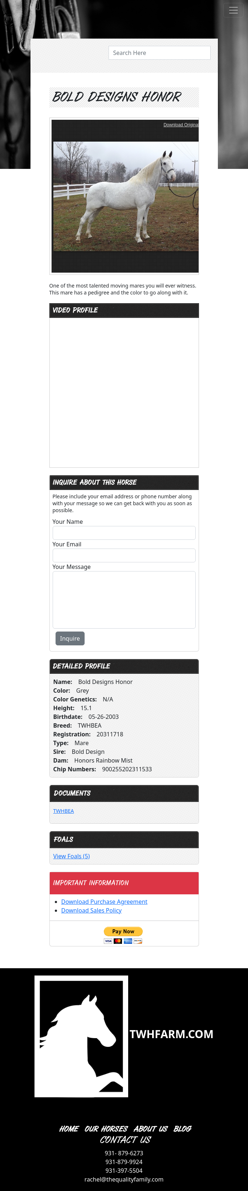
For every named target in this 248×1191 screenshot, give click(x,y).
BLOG (181, 1129)
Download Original (181, 124)
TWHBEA (63, 810)
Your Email (67, 544)
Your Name (68, 522)
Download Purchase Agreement (104, 902)
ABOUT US (149, 1129)
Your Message (72, 567)
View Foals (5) (71, 856)
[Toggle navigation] (233, 10)
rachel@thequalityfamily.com (124, 1179)
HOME (67, 1129)
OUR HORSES (105, 1129)
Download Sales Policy (91, 910)
